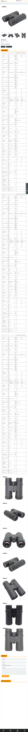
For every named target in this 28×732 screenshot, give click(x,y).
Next (26, 19)
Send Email (8, 46)
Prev (2, 19)
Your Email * (3, 661)
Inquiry (3, 46)
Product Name (4, 664)
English (19, 0)
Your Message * (4, 667)
